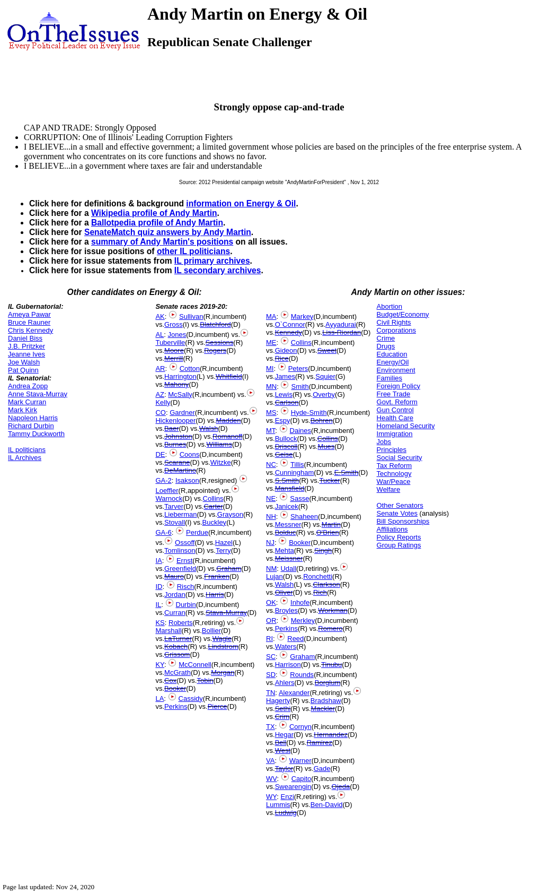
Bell (281, 743)
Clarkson (326, 584)
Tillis (297, 464)
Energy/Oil (393, 362)
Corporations (396, 330)
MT (270, 431)
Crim (282, 717)
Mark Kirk (22, 410)
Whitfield (229, 376)
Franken (216, 576)
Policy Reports (399, 537)
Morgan (222, 672)
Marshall (168, 631)
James (285, 376)
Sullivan (191, 316)
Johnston (178, 436)
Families (389, 378)
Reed (295, 639)
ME (271, 342)
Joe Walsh (24, 362)
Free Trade (394, 394)
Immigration (395, 434)
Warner (300, 761)
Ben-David (327, 805)
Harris (215, 594)
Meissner (289, 558)
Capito (301, 779)
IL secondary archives (217, 270)
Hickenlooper (175, 420)
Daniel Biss (25, 338)
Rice (282, 358)
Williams (219, 444)
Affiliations (392, 529)
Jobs (384, 442)
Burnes (175, 444)
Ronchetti (317, 576)
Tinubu (331, 665)
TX (270, 727)
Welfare (389, 489)
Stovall (174, 522)
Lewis (284, 394)
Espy (282, 420)
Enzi (287, 797)
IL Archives (24, 458)
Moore (174, 350)
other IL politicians (193, 251)
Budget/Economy (403, 314)
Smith (299, 386)
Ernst (184, 561)
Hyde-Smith (309, 412)
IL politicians (27, 450)
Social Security (399, 458)
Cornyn (300, 727)
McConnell (195, 665)
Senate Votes (397, 513)
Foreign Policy (398, 386)
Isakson (187, 480)
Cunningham (294, 472)
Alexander (294, 693)
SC (271, 657)
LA (159, 698)
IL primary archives (212, 260)
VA (270, 761)
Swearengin (293, 787)
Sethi (283, 709)
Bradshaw (326, 701)
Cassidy (191, 698)
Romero (330, 628)
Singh (323, 550)
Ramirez (319, 743)
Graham (228, 568)
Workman (332, 610)
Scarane (177, 462)
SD (271, 675)
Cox (170, 680)
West (282, 750)
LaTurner (178, 639)
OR (271, 620)
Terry (223, 550)
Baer (171, 428)
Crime (386, 338)
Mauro (174, 576)
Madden (228, 420)
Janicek (286, 506)
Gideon (286, 350)
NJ (270, 542)
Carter (213, 506)
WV (271, 779)
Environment (396, 370)
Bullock (286, 438)
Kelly (162, 402)
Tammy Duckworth (36, 434)
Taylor (284, 769)
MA (271, 316)
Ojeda (341, 787)
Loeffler (166, 490)
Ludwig (286, 813)
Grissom (177, 654)
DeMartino (180, 470)
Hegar (284, 735)
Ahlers (285, 683)
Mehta (284, 550)
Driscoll (286, 446)
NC (271, 464)
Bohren (322, 420)
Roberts (181, 623)
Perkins (175, 706)
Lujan (274, 576)
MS (271, 412)
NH (271, 516)
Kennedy (288, 332)
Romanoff (227, 436)
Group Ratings (399, 545)
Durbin (186, 605)
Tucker (329, 480)
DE (160, 454)
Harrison (288, 665)
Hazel (224, 542)
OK (271, 602)
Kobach (176, 646)
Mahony (176, 384)
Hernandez (331, 735)
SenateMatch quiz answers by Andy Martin (167, 232)
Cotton (190, 368)
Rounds (302, 675)
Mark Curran (27, 402)
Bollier (211, 631)
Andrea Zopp (28, 386)
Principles (391, 450)
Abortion (389, 306)
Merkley (303, 620)
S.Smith (287, 480)
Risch (185, 587)
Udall (288, 568)
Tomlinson (180, 550)
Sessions (220, 342)
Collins (213, 498)
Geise (284, 454)
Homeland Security (406, 426)
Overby (324, 394)
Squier (325, 376)
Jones (177, 334)
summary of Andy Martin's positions (162, 241)
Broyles (286, 610)
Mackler (323, 709)
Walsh (208, 428)
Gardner (182, 412)
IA (158, 561)
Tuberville (170, 342)
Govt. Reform (397, 402)
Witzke (220, 462)
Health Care (395, 418)
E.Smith (346, 472)
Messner (288, 524)
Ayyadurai (340, 324)
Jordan (174, 594)
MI (269, 368)
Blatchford (215, 324)
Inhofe (299, 602)
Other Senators (400, 505)
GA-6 (163, 532)
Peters (298, 368)
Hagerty (278, 701)
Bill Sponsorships (403, 521)
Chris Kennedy (30, 330)
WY (271, 797)
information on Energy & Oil (241, 203)
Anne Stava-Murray (37, 394)
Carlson (287, 402)
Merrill (173, 358)
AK (159, 316)
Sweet (326, 350)
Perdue (197, 532)
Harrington (180, 376)
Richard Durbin (31, 426)
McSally (180, 394)
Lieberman (180, 514)
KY (159, 665)
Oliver (284, 592)
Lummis (278, 805)
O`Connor (290, 324)
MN (271, 386)
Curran (174, 613)
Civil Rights (394, 322)
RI (269, 639)
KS (159, 623)
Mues (326, 446)
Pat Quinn (23, 370)
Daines (300, 431)
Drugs (386, 346)
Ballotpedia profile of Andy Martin (157, 222)
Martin (331, 524)
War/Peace (394, 481)
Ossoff (184, 542)
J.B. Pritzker (26, 346)
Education (392, 354)
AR (160, 368)
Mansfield (290, 488)
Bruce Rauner (29, 322)
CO (160, 412)
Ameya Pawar (29, 314)
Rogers (215, 350)
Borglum (327, 683)
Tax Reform (394, 466)
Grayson (230, 514)
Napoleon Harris (33, 418)
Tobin (205, 680)
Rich (320, 592)
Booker (175, 688)
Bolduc (285, 532)
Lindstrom (223, 646)
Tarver (173, 506)
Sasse (299, 498)
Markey (302, 316)
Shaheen (304, 516)
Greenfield (180, 568)
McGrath (177, 672)
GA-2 (163, 480)
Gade (322, 769)
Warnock (168, 498)
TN (270, 693)
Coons (190, 454)
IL (158, 605)
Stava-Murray (226, 613)
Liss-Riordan (341, 332)
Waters (286, 646)
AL (159, 334)
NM (271, 568)
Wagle (222, 639)
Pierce (217, 706)
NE (271, 498)
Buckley (214, 522)
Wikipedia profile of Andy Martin (154, 213)
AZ (159, 394)
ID (158, 587)
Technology (394, 474)
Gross (173, 324)
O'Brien (327, 532)
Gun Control (395, 410)
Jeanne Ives (26, 354)
